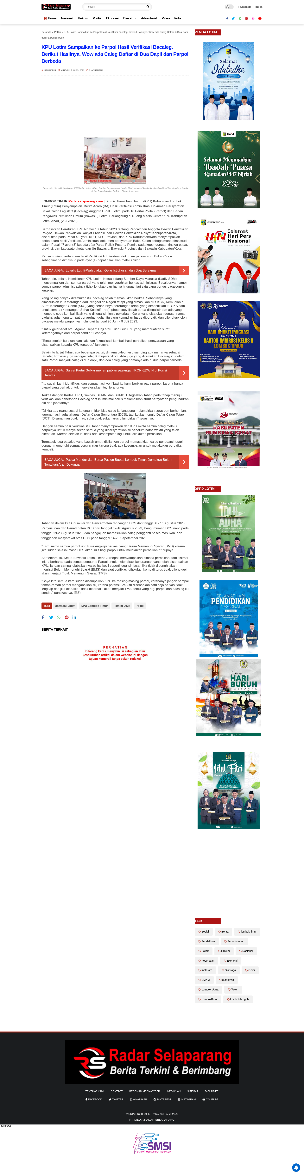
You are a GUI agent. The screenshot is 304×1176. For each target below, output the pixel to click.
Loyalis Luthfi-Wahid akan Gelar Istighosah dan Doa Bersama (111, 270)
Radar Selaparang (165, 1113)
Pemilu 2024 (120, 605)
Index (258, 6)
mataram (206, 970)
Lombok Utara (209, 989)
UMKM (205, 979)
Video (166, 18)
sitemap (192, 1091)
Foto (177, 18)
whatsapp (140, 1099)
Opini (251, 970)
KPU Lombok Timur (93, 605)
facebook (95, 1099)
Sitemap (244, 6)
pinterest (164, 1099)
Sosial (205, 931)
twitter (117, 1099)
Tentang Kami (94, 1091)
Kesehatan (207, 960)
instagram (188, 1099)
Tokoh (234, 989)
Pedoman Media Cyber (144, 1091)
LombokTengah (239, 999)
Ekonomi (112, 18)
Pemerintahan (235, 941)
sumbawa (228, 979)
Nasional (67, 18)
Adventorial (149, 18)
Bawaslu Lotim (65, 605)
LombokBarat (209, 999)
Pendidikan (208, 941)
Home (49, 18)
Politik (97, 18)
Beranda (46, 32)
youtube (212, 1099)
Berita (225, 931)
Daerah (128, 18)
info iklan (173, 1091)
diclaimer (212, 1091)
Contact (117, 1091)
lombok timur (248, 931)
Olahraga (230, 970)
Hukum (83, 18)
